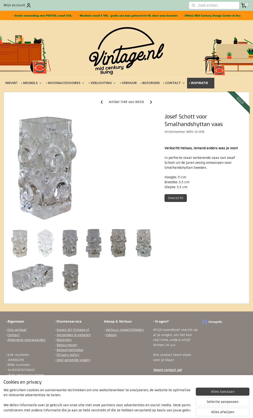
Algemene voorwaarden (26, 340)
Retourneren (67, 345)
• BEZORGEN (150, 83)
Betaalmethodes (70, 350)
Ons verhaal (17, 330)
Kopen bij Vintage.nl (73, 330)
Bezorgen (64, 340)
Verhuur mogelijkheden (125, 330)
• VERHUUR (128, 83)
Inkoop (111, 335)
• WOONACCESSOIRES (65, 83)
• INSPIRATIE (201, 83)
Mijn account (17, 5)
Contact (13, 335)
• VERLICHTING (102, 83)
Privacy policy (68, 355)
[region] (97, 400)
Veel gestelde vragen (73, 360)
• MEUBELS (31, 83)
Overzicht (175, 198)
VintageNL (212, 322)
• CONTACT (174, 83)
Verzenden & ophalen (74, 335)
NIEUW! (11, 83)
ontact (170, 370)
